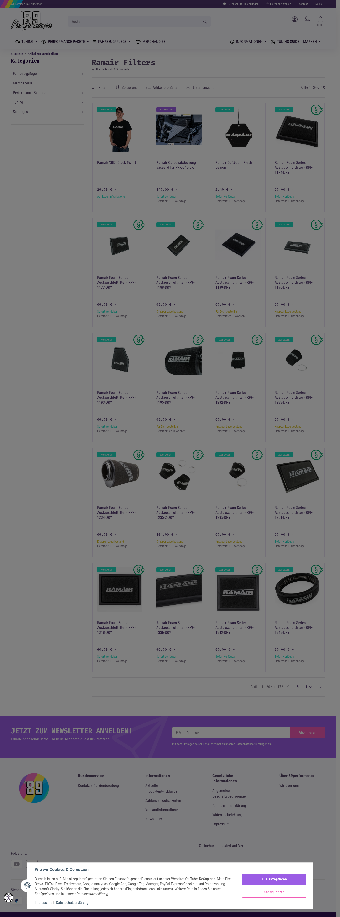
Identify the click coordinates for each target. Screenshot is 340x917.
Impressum (43, 903)
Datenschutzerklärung (72, 903)
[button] (8, 897)
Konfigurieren (274, 892)
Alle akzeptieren (274, 879)
